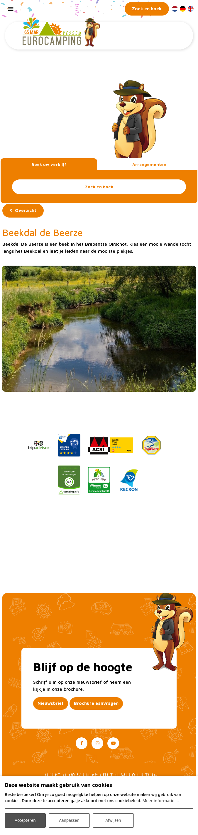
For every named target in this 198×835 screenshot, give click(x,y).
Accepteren (25, 820)
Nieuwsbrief (51, 703)
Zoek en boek (99, 186)
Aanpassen (69, 820)
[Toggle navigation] (10, 8)
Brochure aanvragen (96, 703)
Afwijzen (113, 820)
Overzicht (25, 210)
